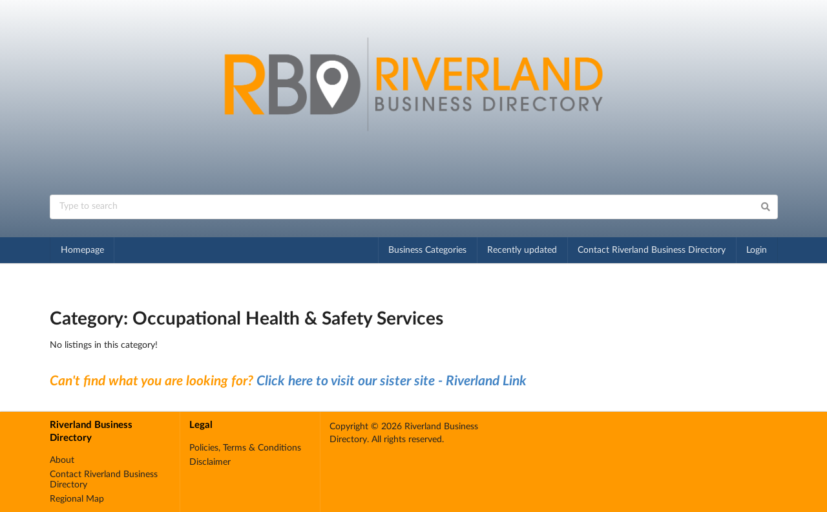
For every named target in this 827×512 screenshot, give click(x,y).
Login (756, 250)
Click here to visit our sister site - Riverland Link (391, 381)
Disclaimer (210, 462)
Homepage (82, 250)
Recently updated (522, 250)
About (62, 460)
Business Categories (427, 250)
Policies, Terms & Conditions (245, 448)
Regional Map (77, 499)
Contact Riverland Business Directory (652, 250)
